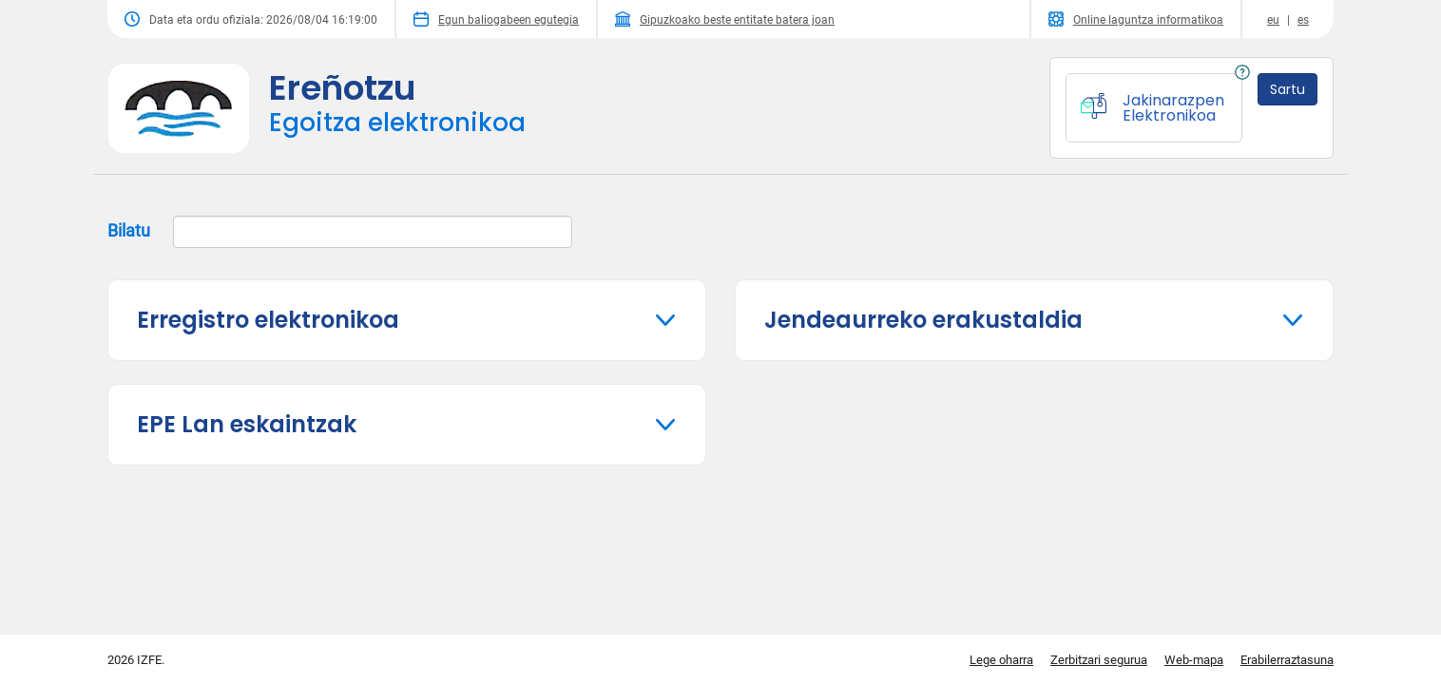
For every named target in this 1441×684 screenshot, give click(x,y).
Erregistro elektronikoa (268, 319)
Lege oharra (1001, 660)
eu (1273, 20)
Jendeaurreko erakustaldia (923, 319)
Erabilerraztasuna (1287, 660)
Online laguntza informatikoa (1135, 19)
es (1303, 20)
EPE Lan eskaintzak (246, 424)
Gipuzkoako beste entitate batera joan (725, 19)
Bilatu (339, 232)
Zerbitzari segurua (1098, 660)
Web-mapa (1193, 660)
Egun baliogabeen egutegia (496, 19)
